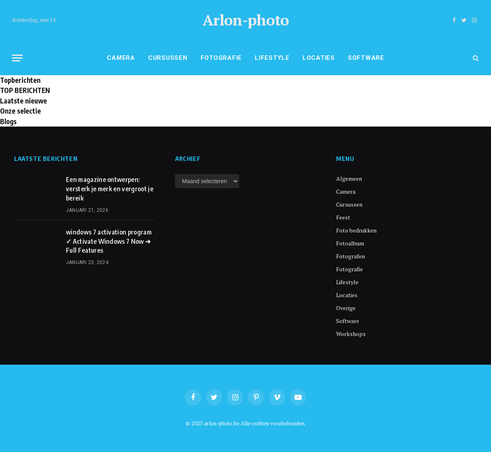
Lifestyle (272, 57)
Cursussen (168, 57)
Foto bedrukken (356, 230)
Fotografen (350, 256)
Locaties (319, 57)
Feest (343, 217)
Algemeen (349, 178)
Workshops (351, 334)
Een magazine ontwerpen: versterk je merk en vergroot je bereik (109, 188)
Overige (346, 308)
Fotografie (221, 57)
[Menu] (17, 58)
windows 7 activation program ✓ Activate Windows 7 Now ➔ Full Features (109, 241)
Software (366, 57)
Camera (121, 57)
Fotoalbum (350, 243)
